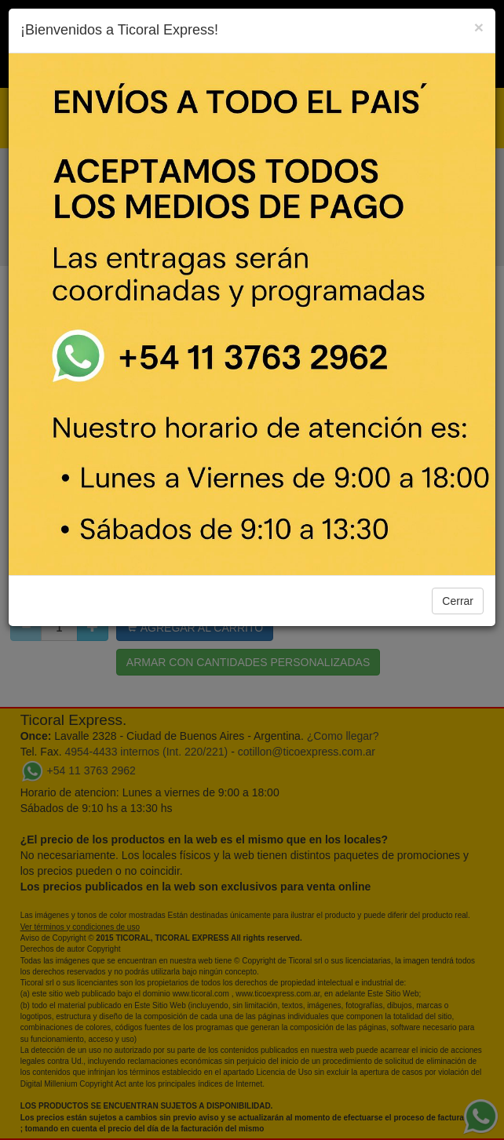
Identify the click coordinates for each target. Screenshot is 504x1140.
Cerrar (457, 601)
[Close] (479, 27)
